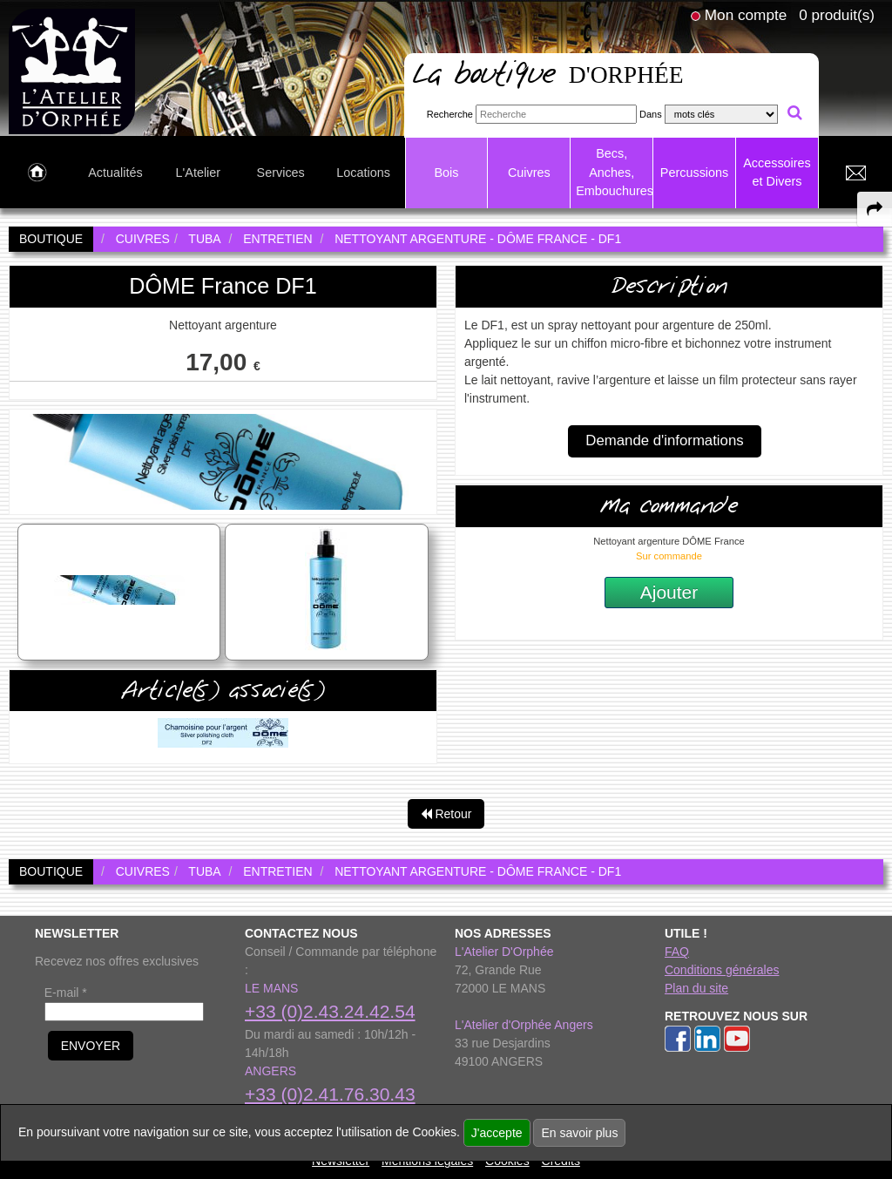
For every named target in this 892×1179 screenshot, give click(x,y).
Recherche (450, 114)
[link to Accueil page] (37, 173)
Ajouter (669, 592)
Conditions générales (722, 970)
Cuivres (529, 173)
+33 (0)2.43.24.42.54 (330, 1011)
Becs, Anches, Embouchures (614, 172)
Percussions (694, 173)
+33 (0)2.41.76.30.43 (330, 1094)
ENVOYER (90, 1046)
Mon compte (746, 15)
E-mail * (65, 992)
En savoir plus (579, 1133)
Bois (446, 173)
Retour (446, 814)
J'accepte (497, 1133)
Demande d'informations (664, 440)
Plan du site (696, 988)
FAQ (677, 952)
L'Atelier (198, 173)
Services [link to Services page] (281, 173)
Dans (650, 114)
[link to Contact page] (855, 173)
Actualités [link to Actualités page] (115, 173)
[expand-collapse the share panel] (874, 209)
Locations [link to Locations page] (363, 173)
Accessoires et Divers (777, 172)
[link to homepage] (72, 70)
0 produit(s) (837, 15)
